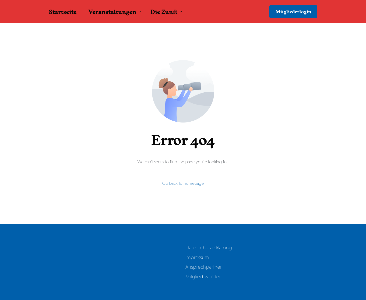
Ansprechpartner (203, 267)
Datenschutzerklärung (208, 247)
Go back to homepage (183, 183)
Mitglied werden (203, 276)
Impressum (197, 257)
